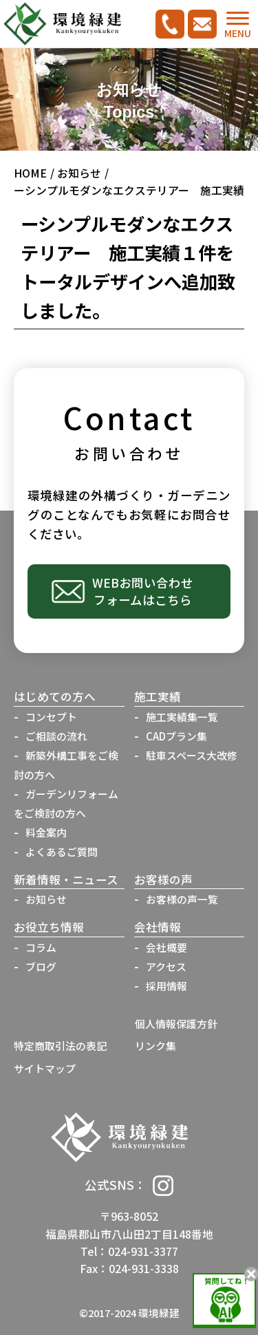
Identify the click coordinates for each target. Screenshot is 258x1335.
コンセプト (51, 716)
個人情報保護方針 (176, 1023)
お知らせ (79, 173)
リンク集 (155, 1045)
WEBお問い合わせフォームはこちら (142, 591)
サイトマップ (45, 1068)
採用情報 (166, 986)
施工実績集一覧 (182, 716)
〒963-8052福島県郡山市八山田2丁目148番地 (129, 1224)
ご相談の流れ (56, 736)
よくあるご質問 (61, 851)
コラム (40, 947)
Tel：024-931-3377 (129, 1251)
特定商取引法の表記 (60, 1045)
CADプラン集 (176, 736)
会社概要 (166, 947)
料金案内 (46, 832)
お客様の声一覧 (182, 899)
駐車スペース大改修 (191, 755)
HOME (30, 173)
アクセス (166, 966)
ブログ (40, 966)
